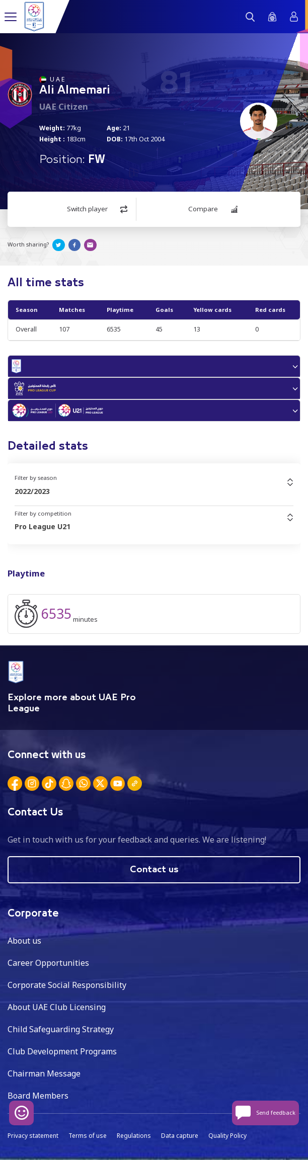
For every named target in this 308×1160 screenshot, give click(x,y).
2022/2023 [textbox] (32, 491)
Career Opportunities (48, 962)
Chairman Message (44, 1073)
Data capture (179, 1135)
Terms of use (87, 1135)
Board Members (38, 1095)
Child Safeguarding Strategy (61, 1029)
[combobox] (154, 491)
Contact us (154, 870)
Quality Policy (227, 1135)
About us (24, 940)
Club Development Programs (62, 1051)
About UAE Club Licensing (57, 1007)
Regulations (134, 1135)
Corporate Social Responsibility (67, 984)
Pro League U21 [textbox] (42, 526)
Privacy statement (33, 1135)
